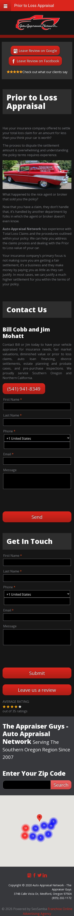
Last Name (11, 415)
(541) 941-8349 (23, 388)
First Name (11, 399)
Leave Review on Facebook (38, 60)
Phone (8, 431)
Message (10, 470)
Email (7, 454)
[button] (4, 706)
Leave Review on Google (38, 50)
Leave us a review (37, 690)
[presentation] (33, 499)
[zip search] (27, 784)
